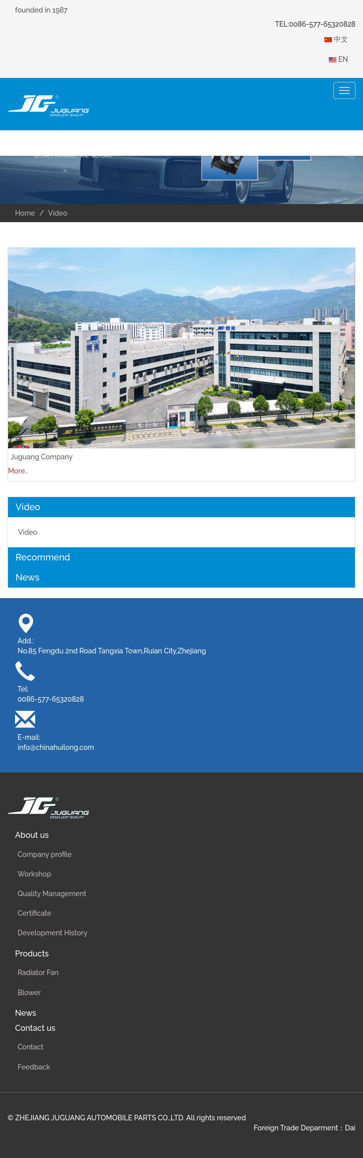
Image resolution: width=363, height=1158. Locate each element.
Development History (52, 933)
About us (32, 835)
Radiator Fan (38, 973)
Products (32, 953)
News (25, 1013)
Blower (29, 993)
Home (25, 213)
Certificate (34, 913)
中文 (336, 39)
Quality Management (52, 894)
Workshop (34, 874)
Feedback (34, 1067)
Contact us (35, 1028)
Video (27, 532)
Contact (31, 1047)
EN (338, 59)
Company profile (45, 854)
